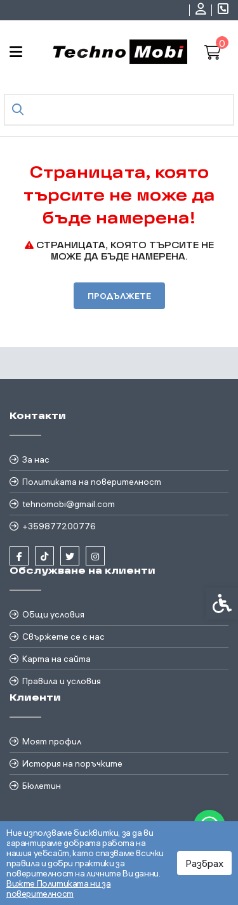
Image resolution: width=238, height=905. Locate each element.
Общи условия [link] (53, 614)
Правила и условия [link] (61, 681)
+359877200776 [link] (59, 526)
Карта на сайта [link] (56, 658)
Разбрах (204, 863)
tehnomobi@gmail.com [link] (68, 504)
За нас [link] (36, 459)
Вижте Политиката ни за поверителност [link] (58, 888)
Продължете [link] (119, 295)
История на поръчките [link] (72, 763)
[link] (202, 10)
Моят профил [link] (51, 741)
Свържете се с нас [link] (63, 636)
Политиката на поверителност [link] (91, 481)
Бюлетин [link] (41, 785)
